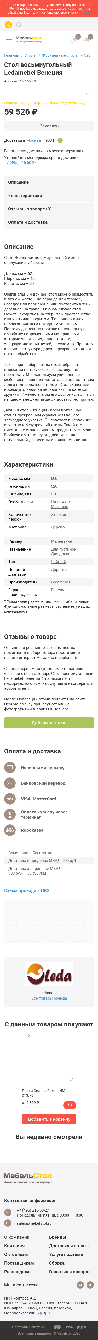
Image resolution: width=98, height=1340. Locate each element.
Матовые (59, 506)
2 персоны (61, 514)
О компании (17, 1237)
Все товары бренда (49, 998)
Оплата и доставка (28, 222)
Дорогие (59, 569)
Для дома (60, 553)
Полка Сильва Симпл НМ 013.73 (43, 1093)
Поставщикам (19, 1263)
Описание (18, 182)
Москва (33, 140)
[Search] (18, 24)
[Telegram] (90, 1285)
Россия (57, 589)
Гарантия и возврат (69, 1271)
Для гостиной (64, 549)
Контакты (14, 1246)
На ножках (61, 501)
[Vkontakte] (80, 1285)
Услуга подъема (66, 1254)
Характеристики (25, 195)
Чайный (58, 561)
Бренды (57, 1237)
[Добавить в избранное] (88, 95)
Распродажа (17, 1271)
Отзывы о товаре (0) (30, 209)
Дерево (58, 526)
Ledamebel (60, 582)
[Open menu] (8, 39)
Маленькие (61, 541)
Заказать (49, 126)
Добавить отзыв (49, 722)
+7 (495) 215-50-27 (20, 162)
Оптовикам (16, 1254)
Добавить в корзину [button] (49, 1119)
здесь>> (84, 12)
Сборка (57, 1263)
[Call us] (8, 24)
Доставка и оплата (69, 1246)
